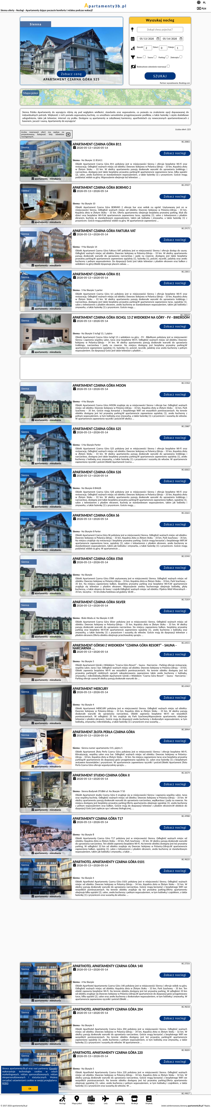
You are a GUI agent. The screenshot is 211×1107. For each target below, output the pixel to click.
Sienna (25, 147)
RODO (5, 1083)
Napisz (207, 1105)
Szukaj (160, 76)
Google (53, 1068)
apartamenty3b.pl (105, 6)
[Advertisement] (105, 931)
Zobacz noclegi (175, 153)
